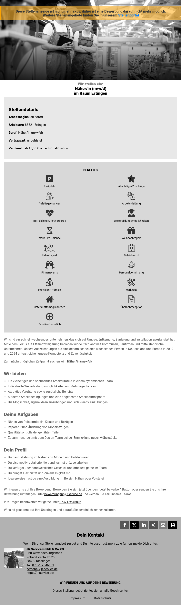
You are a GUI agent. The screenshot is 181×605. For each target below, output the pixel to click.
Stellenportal (128, 15)
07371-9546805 (70, 502)
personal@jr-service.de (41, 569)
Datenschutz (102, 598)
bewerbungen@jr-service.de (63, 494)
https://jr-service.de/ (40, 573)
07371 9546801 (43, 565)
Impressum (77, 598)
